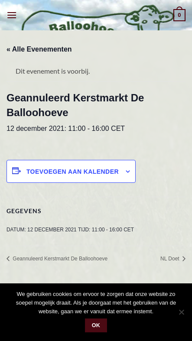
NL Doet (170, 259)
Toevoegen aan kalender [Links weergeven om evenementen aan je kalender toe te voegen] (72, 171)
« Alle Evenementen (39, 49)
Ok (96, 325)
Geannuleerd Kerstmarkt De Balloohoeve (59, 259)
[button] (12, 15)
